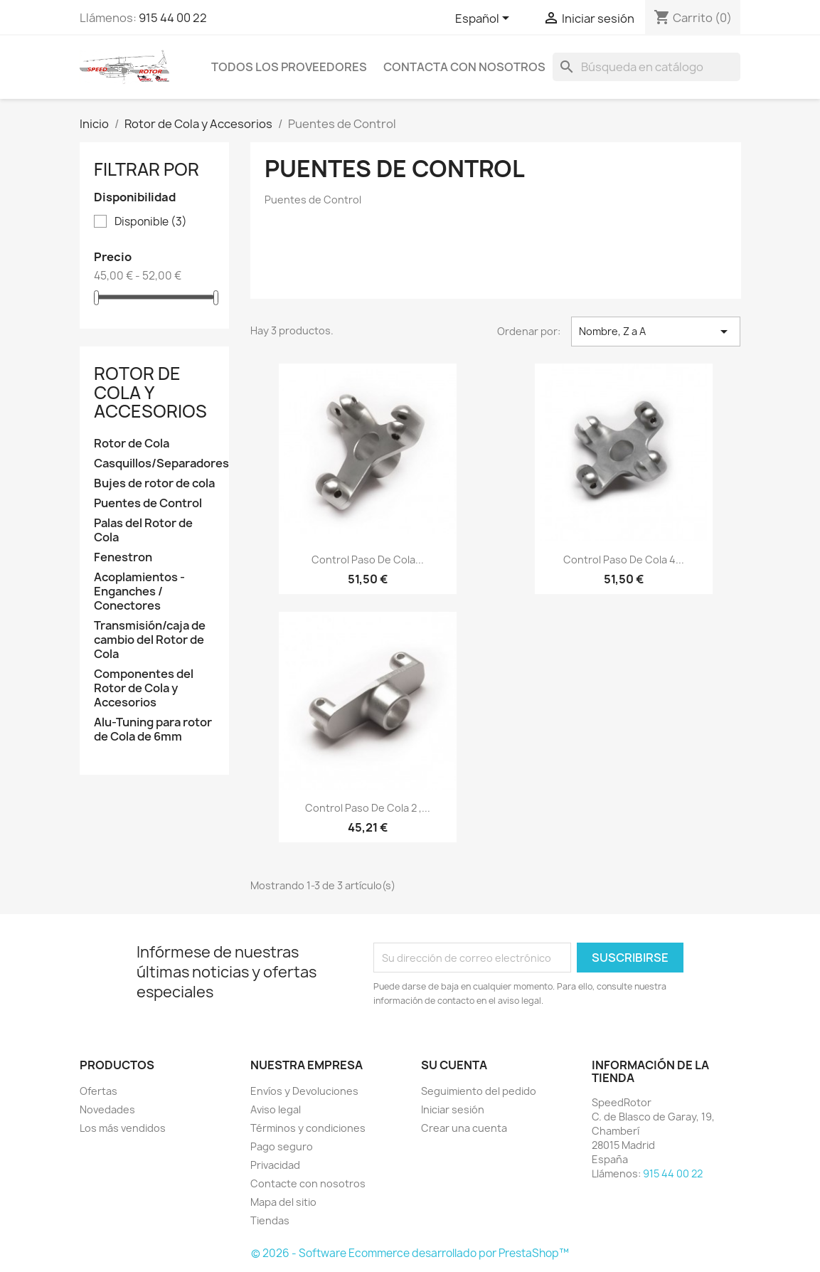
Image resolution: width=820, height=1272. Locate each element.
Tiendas (269, 1220)
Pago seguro (281, 1146)
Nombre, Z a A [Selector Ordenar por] (656, 331)
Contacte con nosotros (308, 1183)
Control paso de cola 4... (623, 559)
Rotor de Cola (131, 443)
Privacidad (275, 1165)
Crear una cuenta (464, 1128)
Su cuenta (454, 1065)
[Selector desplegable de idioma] (484, 19)
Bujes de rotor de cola (154, 483)
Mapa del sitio (283, 1202)
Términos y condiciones (308, 1128)
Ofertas (98, 1091)
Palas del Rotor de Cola (143, 530)
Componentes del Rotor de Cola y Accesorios (143, 688)
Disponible (151, 222)
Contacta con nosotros (464, 67)
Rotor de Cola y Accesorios (150, 392)
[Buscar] (646, 67)
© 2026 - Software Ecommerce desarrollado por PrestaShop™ (410, 1253)
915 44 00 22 (173, 18)
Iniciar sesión (452, 1109)
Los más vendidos (123, 1128)
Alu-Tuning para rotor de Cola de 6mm (153, 729)
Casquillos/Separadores (154, 463)
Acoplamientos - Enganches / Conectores (139, 591)
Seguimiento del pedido (478, 1091)
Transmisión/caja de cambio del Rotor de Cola (150, 640)
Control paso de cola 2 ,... (367, 808)
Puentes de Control (148, 503)
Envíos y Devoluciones (304, 1091)
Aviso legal (275, 1109)
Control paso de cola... (368, 559)
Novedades (107, 1109)
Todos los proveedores (289, 67)
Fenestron (123, 557)
